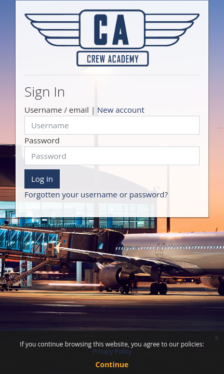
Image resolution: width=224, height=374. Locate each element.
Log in (42, 178)
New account (120, 109)
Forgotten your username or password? (96, 194)
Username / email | (84, 109)
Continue (112, 364)
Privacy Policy (112, 351)
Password (42, 140)
